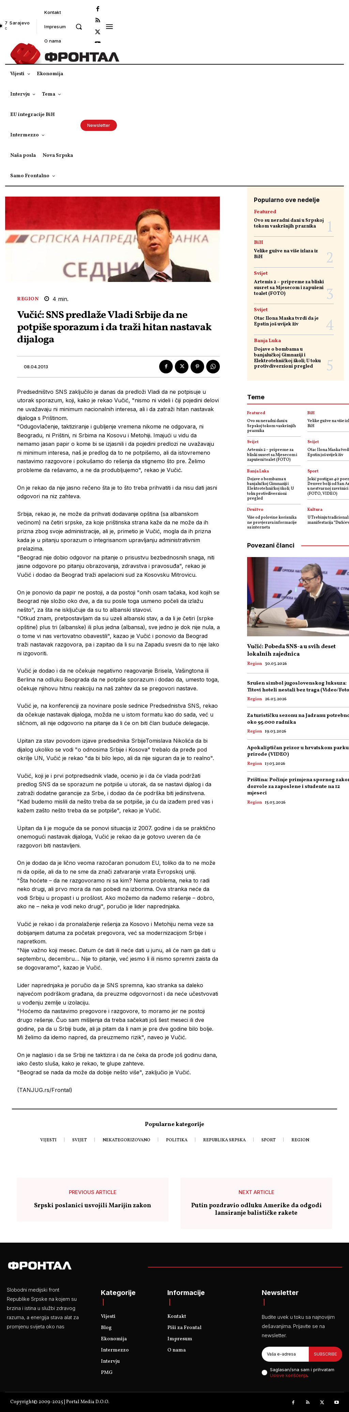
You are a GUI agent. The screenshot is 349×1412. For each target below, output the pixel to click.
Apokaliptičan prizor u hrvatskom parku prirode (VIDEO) (298, 751)
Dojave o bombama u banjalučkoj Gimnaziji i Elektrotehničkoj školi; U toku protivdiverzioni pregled (287, 358)
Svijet (261, 273)
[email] (285, 1354)
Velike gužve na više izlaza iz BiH (286, 254)
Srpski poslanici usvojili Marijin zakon (92, 1206)
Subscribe (325, 1354)
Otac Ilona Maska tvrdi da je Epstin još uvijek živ (286, 321)
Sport (313, 471)
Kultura (314, 510)
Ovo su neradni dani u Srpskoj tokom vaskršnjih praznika (289, 223)
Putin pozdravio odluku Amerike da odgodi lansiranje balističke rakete (256, 1209)
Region (28, 299)
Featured (265, 212)
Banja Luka (267, 340)
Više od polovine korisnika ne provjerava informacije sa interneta (272, 522)
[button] (79, 26)
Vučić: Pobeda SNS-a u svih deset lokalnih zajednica (291, 650)
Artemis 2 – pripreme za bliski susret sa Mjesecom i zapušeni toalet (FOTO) (289, 288)
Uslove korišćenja (288, 1375)
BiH (258, 242)
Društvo (255, 510)
